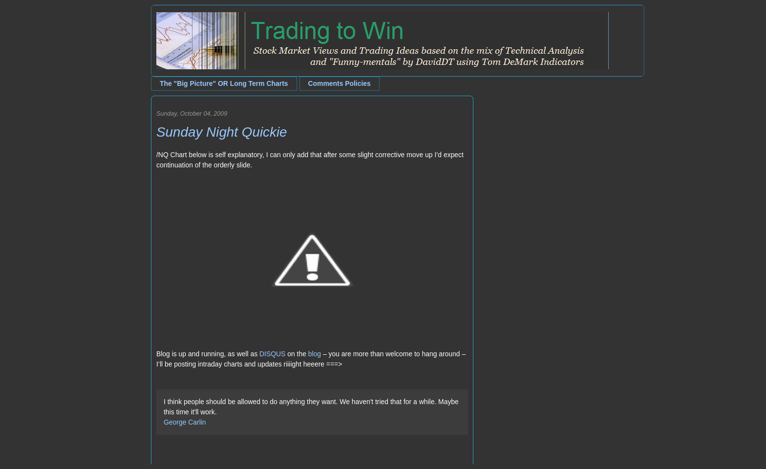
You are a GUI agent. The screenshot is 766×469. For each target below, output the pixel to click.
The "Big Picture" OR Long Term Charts (224, 83)
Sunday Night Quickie (221, 132)
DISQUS (272, 354)
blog (314, 354)
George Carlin (185, 422)
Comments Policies (339, 83)
